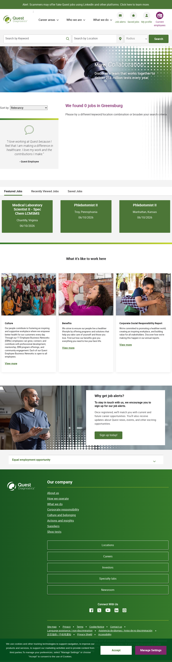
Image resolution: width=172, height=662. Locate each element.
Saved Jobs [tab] (75, 191)
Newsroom (107, 590)
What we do (101, 20)
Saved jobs (133, 21)
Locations (108, 545)
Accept (116, 650)
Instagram (124, 610)
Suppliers (53, 526)
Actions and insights (60, 520)
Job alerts (120, 21)
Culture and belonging (61, 515)
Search (158, 39)
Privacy (67, 626)
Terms (80, 626)
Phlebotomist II (86, 205)
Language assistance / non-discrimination (70, 630)
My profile (146, 21)
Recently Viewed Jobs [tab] (45, 191)
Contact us (116, 626)
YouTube (108, 610)
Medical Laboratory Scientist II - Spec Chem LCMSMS (27, 209)
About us (53, 493)
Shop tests (54, 532)
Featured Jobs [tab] (13, 191)
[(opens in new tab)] (143, 322)
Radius (130, 38)
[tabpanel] (86, 216)
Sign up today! (108, 435)
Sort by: (4, 108)
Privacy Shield (84, 634)
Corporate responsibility (63, 509)
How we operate (58, 498)
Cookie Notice (96, 626)
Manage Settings (150, 650)
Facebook (91, 610)
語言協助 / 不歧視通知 (59, 634)
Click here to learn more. (134, 4)
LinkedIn (116, 610)
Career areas (47, 20)
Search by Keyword (17, 38)
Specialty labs (107, 578)
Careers (107, 556)
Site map (52, 626)
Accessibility (104, 634)
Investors (107, 567)
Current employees (159, 23)
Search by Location (86, 38)
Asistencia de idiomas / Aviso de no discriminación (125, 630)
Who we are (74, 20)
